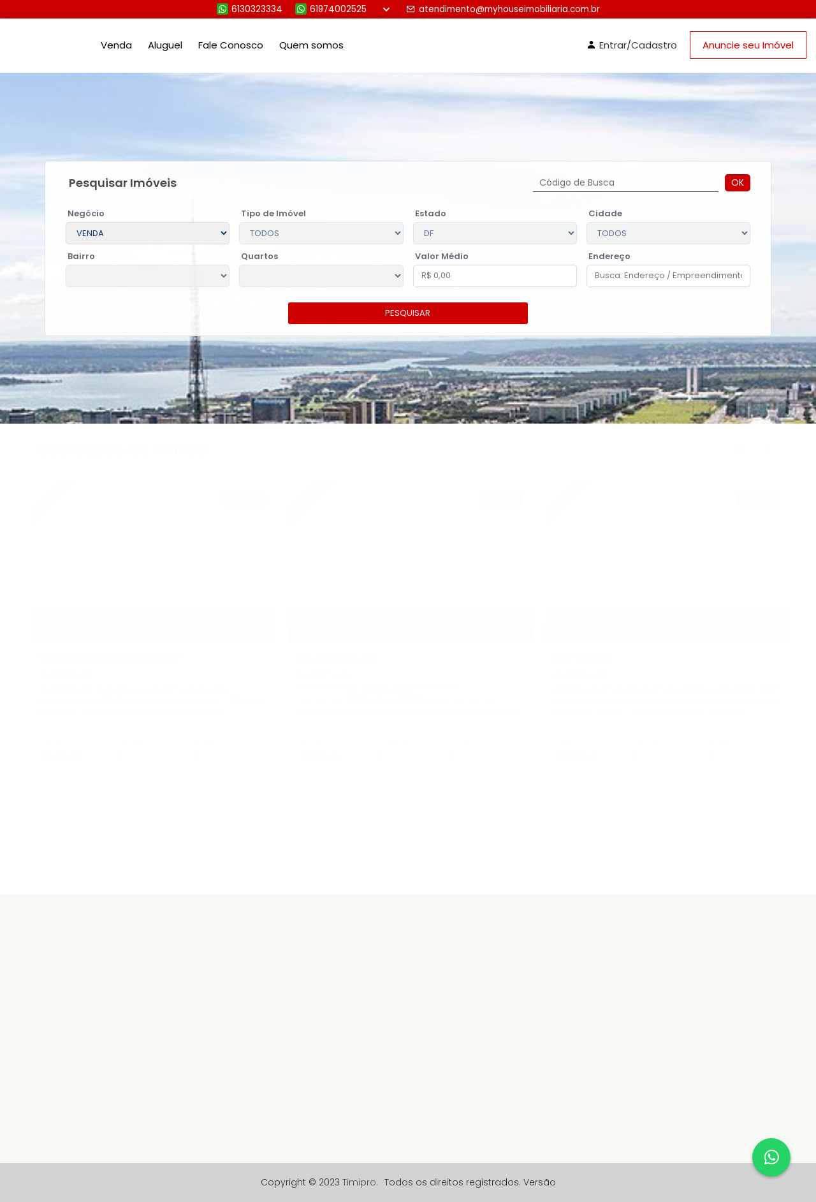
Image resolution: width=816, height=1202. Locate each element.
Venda (116, 45)
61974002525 (331, 9)
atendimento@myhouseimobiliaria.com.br (503, 9)
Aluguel (165, 45)
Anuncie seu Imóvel (748, 45)
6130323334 (249, 9)
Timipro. (360, 1182)
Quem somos (311, 45)
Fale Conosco (230, 45)
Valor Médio (442, 256)
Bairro (81, 256)
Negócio (86, 213)
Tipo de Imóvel (273, 213)
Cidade (605, 213)
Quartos (259, 256)
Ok (737, 182)
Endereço (609, 256)
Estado (430, 213)
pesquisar (407, 313)
